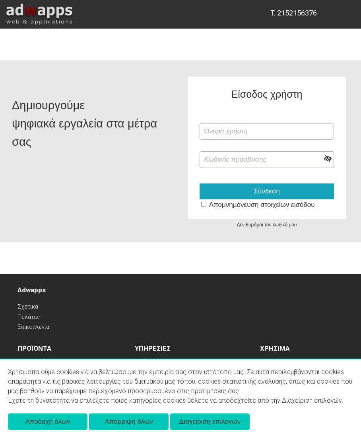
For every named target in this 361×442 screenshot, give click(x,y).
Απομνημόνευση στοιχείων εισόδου (262, 204)
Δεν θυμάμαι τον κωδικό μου (267, 225)
